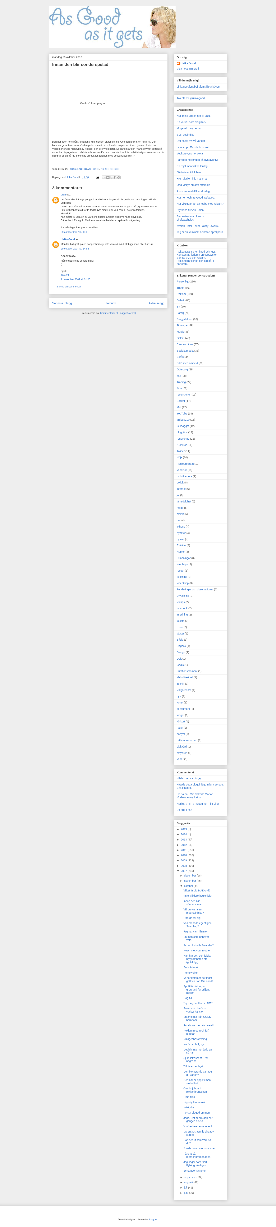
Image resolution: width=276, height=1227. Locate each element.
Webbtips (182, 564)
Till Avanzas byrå (193, 1066)
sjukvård (182, 746)
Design (181, 652)
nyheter (181, 532)
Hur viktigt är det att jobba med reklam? (200, 203)
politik (180, 482)
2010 (184, 855)
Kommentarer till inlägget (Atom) (118, 313)
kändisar (182, 470)
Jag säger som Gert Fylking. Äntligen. (195, 1164)
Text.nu (65, 274)
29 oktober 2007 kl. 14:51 (75, 232)
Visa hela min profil (188, 68)
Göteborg (182, 369)
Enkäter (181, 545)
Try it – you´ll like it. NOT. (198, 1003)
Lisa (63, 194)
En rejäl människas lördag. (192, 166)
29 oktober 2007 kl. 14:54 (75, 248)
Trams (180, 287)
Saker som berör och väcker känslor (195, 1010)
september (190, 1177)
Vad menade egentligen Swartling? (197, 925)
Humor (181, 551)
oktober (189, 885)
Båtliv (180, 639)
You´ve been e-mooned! (197, 1126)
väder (180, 759)
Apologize (83, 169)
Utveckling (183, 595)
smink (180, 513)
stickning (182, 576)
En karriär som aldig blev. (192, 122)
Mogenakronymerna (189, 128)
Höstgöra (188, 1107)
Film (179, 388)
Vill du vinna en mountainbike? (193, 911)
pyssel (180, 539)
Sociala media (185, 350)
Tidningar (182, 325)
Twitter (181, 451)
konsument (183, 708)
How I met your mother (197, 950)
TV (178, 306)
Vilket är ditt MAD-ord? (196, 890)
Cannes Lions (185, 344)
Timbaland (73, 169)
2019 (184, 829)
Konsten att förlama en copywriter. (197, 254)
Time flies (189, 1096)
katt (179, 375)
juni (186, 1192)
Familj (180, 312)
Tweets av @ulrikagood (191, 98)
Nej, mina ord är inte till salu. (194, 115)
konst (180, 702)
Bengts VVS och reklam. (191, 257)
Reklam (181, 293)
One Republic (93, 169)
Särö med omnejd (187, 363)
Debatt (181, 300)
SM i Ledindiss (185, 134)
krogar (180, 715)
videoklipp (183, 583)
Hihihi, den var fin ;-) (189, 778)
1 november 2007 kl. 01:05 (75, 279)
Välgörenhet (184, 690)
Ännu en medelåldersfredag (193, 191)
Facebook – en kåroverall (198, 1025)
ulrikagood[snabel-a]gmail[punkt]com (198, 86)
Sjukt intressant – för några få (195, 1059)
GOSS (180, 338)
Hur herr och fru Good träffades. (196, 197)
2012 (184, 844)
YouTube (182, 413)
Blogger (153, 1219)
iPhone (181, 526)
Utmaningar (184, 558)
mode (180, 507)
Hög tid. (188, 998)
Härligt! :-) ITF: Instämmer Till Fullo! (198, 803)
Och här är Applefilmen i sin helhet (197, 1081)
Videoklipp (114, 169)
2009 (184, 860)
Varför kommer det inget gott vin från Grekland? (198, 979)
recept (180, 570)
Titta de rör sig (191, 917)
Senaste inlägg (62, 303)
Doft (179, 658)
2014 (184, 834)
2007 (184, 870)
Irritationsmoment (187, 671)
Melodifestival (185, 677)
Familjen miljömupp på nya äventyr (197, 159)
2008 (184, 865)
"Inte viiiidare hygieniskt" (197, 895)
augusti (188, 1182)
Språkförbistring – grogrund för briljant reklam (196, 989)
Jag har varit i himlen (195, 931)
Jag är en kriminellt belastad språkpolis (200, 232)
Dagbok (181, 646)
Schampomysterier (194, 1170)
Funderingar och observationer (195, 589)
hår (179, 520)
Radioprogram (185, 463)
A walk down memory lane (199, 1148)
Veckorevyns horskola (190, 153)
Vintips (181, 602)
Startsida (110, 303)
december (190, 875)
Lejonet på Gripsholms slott (193, 147)
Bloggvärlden (184, 319)
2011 (184, 850)
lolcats (180, 620)
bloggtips (182, 432)
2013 (184, 839)
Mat (179, 407)
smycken (182, 752)
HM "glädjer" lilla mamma (192, 178)
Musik (180, 331)
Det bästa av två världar (191, 140)
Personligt (183, 281)
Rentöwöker (190, 972)
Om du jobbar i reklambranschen (195, 1090)
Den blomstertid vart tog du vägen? (197, 1073)
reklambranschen (187, 740)
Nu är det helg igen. (195, 1044)
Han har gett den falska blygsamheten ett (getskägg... (197, 959)
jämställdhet (184, 501)
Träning (181, 382)
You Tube (104, 169)
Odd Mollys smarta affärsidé (193, 184)
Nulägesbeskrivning (195, 1039)
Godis (180, 664)
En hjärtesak (190, 967)
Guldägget (183, 426)
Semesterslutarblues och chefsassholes (191, 218)
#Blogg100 (183, 419)
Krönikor (182, 444)
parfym (181, 733)
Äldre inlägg (156, 303)
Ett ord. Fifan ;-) (186, 809)
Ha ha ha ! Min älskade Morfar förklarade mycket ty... (195, 796)
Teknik (180, 683)
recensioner (184, 394)
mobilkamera (184, 476)
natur (180, 727)
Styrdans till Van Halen (190, 210)
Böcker (181, 400)
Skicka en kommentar (69, 286)
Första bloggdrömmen (196, 1112)
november (190, 880)
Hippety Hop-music (194, 1102)
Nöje (179, 457)
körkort (181, 721)
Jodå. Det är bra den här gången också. (198, 1119)
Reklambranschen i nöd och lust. (196, 251)
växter (180, 633)
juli (186, 1187)
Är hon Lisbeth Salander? (198, 945)
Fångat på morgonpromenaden (196, 1155)
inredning (182, 614)
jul (178, 495)
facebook (182, 608)
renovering (183, 438)
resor (180, 627)
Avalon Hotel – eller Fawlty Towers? (198, 225)
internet (181, 488)
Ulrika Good (68, 239)
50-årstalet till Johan (189, 172)
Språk (180, 356)
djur (179, 696)
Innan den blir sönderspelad (192, 903)
